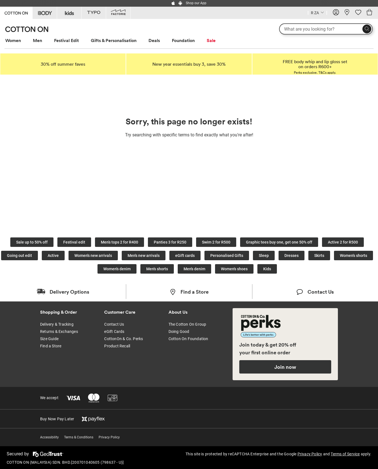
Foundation (183, 40)
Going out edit (19, 255)
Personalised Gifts (226, 255)
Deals (154, 40)
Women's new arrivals (93, 255)
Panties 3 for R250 (170, 242)
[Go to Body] (45, 13)
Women (13, 40)
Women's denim (117, 269)
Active (53, 255)
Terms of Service (345, 454)
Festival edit (74, 242)
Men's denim (194, 269)
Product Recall (117, 346)
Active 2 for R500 (343, 242)
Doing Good (179, 331)
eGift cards (185, 255)
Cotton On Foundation (188, 339)
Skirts (319, 255)
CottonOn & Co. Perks (123, 339)
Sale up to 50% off (32, 242)
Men (37, 40)
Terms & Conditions (78, 437)
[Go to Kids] (69, 13)
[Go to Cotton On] (16, 12)
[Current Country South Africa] (317, 13)
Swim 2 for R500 (216, 242)
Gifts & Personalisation (113, 40)
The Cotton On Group (187, 324)
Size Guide (49, 339)
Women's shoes (234, 269)
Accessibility (49, 437)
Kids (267, 269)
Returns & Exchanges (59, 331)
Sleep (264, 255)
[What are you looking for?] (326, 29)
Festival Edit (66, 40)
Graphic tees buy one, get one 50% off (279, 242)
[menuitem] (18, 40)
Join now (285, 367)
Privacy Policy (109, 437)
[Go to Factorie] (118, 13)
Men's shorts (157, 269)
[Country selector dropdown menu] (317, 12)
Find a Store (50, 346)
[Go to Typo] (94, 13)
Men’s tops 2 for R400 (119, 242)
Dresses (291, 255)
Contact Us (114, 324)
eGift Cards (114, 331)
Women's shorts (353, 255)
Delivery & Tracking (57, 324)
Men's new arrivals (144, 255)
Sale (211, 40)
